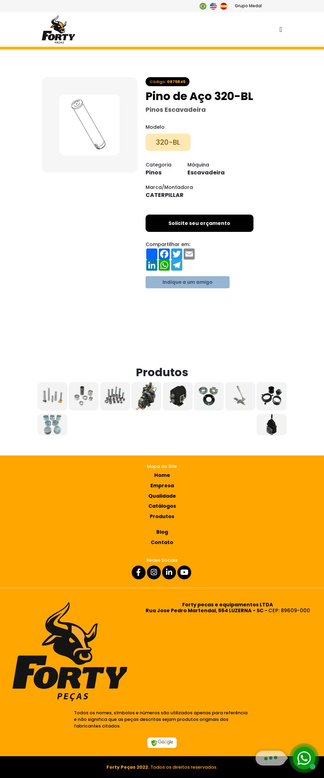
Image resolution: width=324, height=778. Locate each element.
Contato (162, 542)
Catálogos (162, 506)
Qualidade (162, 495)
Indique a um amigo (188, 282)
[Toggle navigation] (280, 29)
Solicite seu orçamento (199, 223)
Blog (162, 531)
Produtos (162, 516)
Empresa (162, 485)
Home (162, 475)
